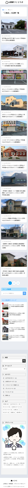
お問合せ (5, 483)
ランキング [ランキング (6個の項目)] (7, 406)
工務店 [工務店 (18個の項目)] (6, 404)
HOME (14, 481)
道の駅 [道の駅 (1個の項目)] (19, 412)
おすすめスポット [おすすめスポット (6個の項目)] (15, 404)
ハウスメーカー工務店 (12, 385)
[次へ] (18, 283)
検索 (24, 293)
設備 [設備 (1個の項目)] (13, 412)
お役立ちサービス (11, 381)
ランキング (9, 392)
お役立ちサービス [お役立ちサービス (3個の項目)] (17, 406)
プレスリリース (10, 388)
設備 (7, 395)
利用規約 (11, 483)
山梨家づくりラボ (14, 2)
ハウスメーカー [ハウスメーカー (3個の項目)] (8, 409)
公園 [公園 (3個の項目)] (16, 409)
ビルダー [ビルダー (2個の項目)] (6, 412)
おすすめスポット (11, 378)
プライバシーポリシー (19, 483)
